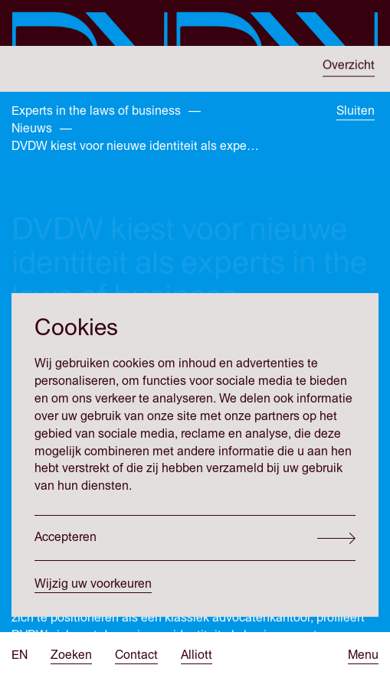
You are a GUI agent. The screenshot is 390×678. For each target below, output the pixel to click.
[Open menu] (363, 656)
